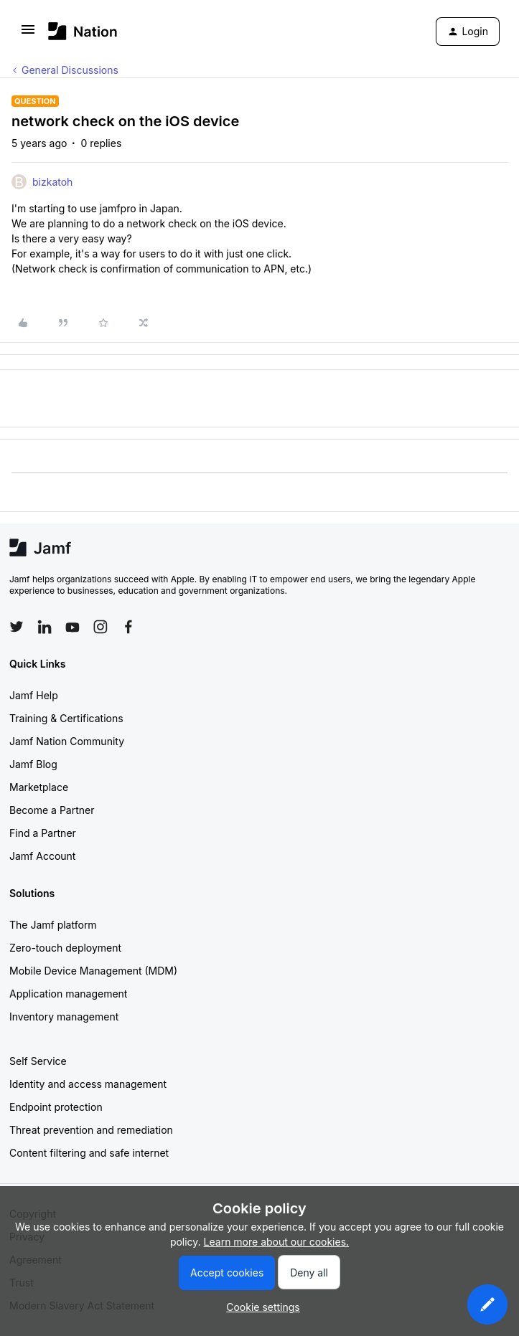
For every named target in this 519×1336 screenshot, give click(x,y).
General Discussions (70, 70)
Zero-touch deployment (65, 948)
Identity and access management (88, 1084)
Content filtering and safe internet (89, 1153)
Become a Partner (51, 810)
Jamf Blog (33, 764)
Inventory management (63, 1016)
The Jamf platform (53, 925)
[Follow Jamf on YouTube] (72, 627)
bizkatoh (52, 182)
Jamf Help (33, 695)
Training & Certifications (66, 718)
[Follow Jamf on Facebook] (128, 627)
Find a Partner (42, 833)
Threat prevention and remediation (91, 1130)
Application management (68, 993)
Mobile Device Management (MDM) (93, 971)
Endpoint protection (56, 1107)
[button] (28, 34)
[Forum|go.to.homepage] (83, 31)
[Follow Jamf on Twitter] (16, 627)
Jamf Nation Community (66, 741)
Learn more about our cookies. (277, 1242)
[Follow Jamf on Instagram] (100, 627)
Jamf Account (42, 856)
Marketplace (38, 787)
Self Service (38, 1061)
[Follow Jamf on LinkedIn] (44, 627)
